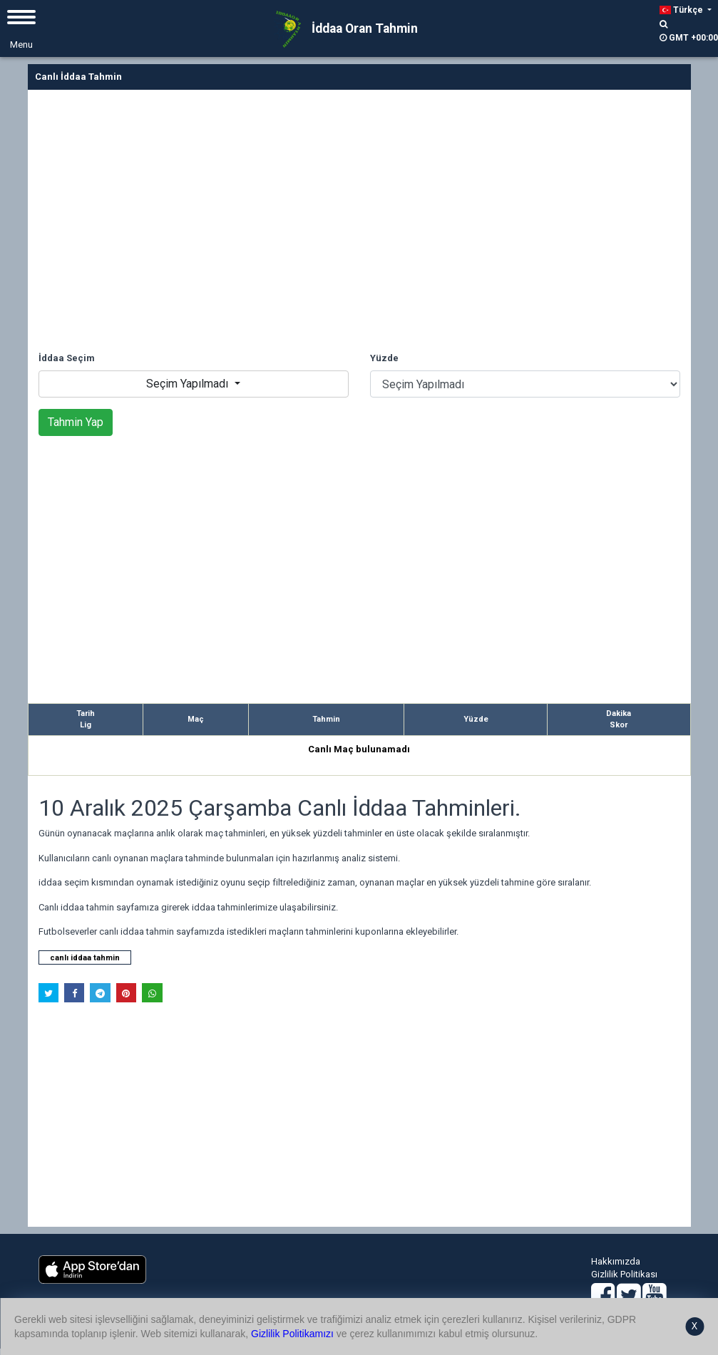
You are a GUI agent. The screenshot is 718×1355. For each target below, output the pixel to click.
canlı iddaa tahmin (85, 957)
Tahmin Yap (75, 422)
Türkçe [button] (682, 10)
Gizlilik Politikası (624, 1274)
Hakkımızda (615, 1261)
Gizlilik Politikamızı (292, 1333)
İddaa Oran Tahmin (342, 29)
